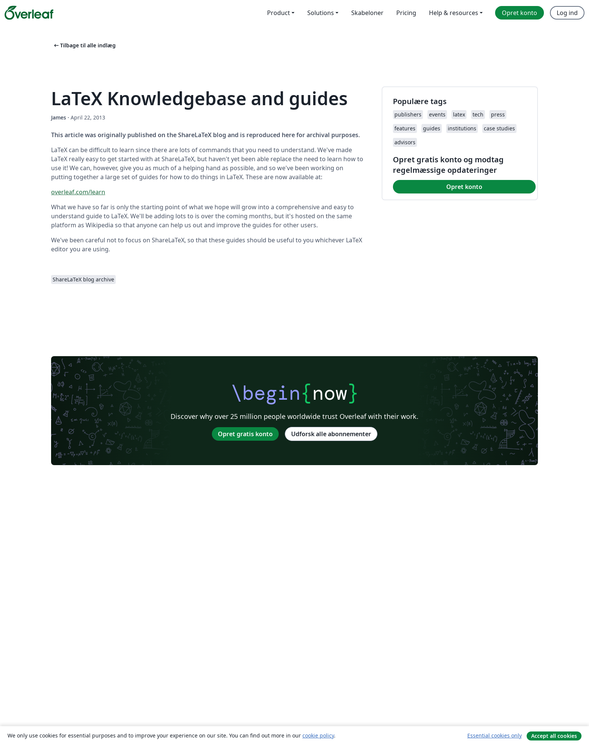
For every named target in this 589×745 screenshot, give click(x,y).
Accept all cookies (554, 735)
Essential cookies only (494, 735)
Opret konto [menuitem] (519, 13)
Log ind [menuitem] (567, 13)
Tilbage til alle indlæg (84, 45)
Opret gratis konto (245, 434)
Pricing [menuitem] (406, 13)
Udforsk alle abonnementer (331, 434)
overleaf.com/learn (78, 192)
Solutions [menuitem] (320, 13)
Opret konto (464, 187)
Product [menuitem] (278, 13)
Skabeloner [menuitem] (367, 13)
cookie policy (318, 735)
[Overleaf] (29, 13)
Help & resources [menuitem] (453, 13)
